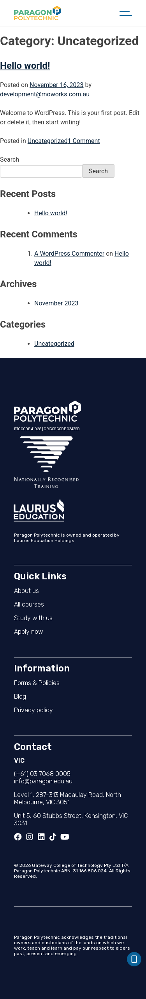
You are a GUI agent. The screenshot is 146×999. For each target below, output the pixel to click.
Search (9, 159)
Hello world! (25, 65)
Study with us (33, 618)
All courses (29, 604)
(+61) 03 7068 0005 (42, 774)
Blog (20, 696)
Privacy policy (33, 710)
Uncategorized (48, 141)
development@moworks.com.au (45, 94)
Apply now (28, 631)
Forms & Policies (37, 683)
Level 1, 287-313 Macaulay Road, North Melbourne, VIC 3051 (67, 798)
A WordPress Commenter (69, 253)
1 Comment (84, 141)
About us (26, 591)
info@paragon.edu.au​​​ (43, 781)
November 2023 (56, 303)
